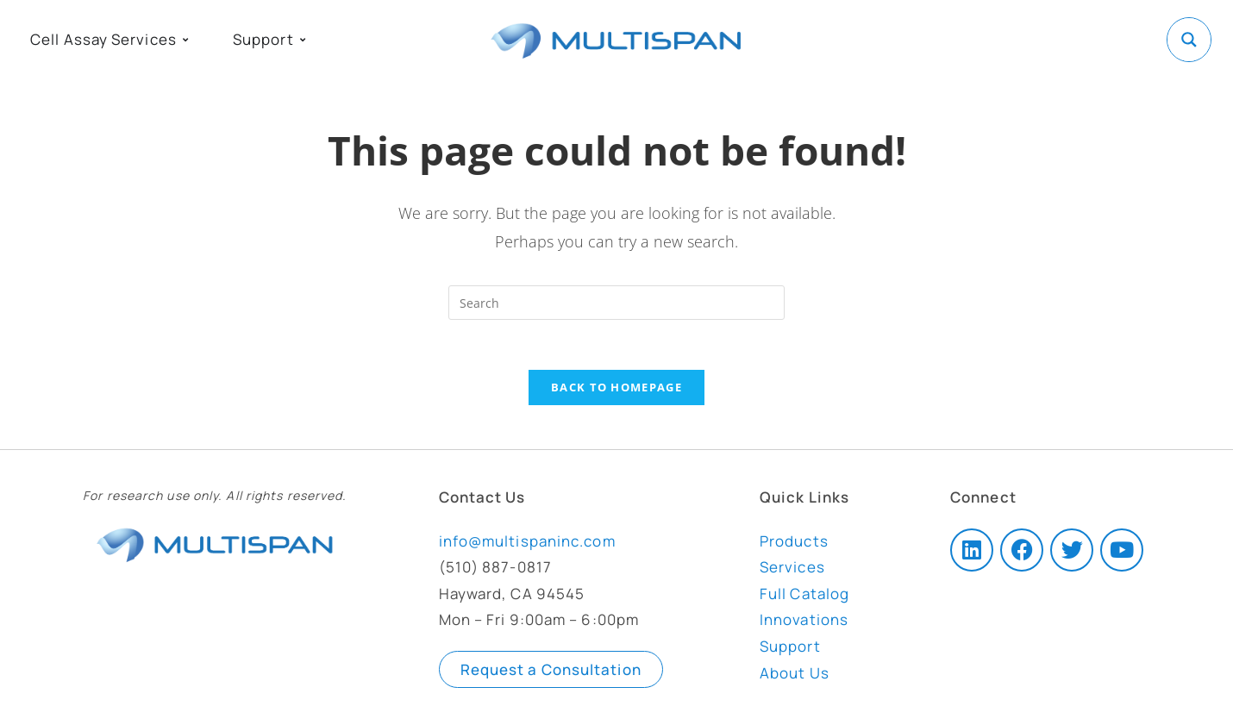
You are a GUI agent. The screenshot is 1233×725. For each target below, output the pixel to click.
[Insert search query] (616, 302)
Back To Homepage (616, 389)
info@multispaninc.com (527, 543)
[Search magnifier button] (1189, 39)
